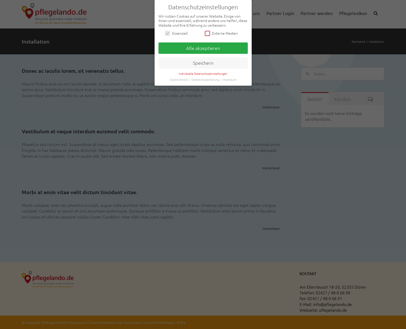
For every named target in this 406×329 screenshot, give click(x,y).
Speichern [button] (203, 63)
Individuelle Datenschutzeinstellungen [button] (203, 73)
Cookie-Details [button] (179, 79)
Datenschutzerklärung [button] (205, 79)
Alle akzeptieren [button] (203, 48)
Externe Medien (221, 33)
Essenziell (176, 33)
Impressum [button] (229, 79)
